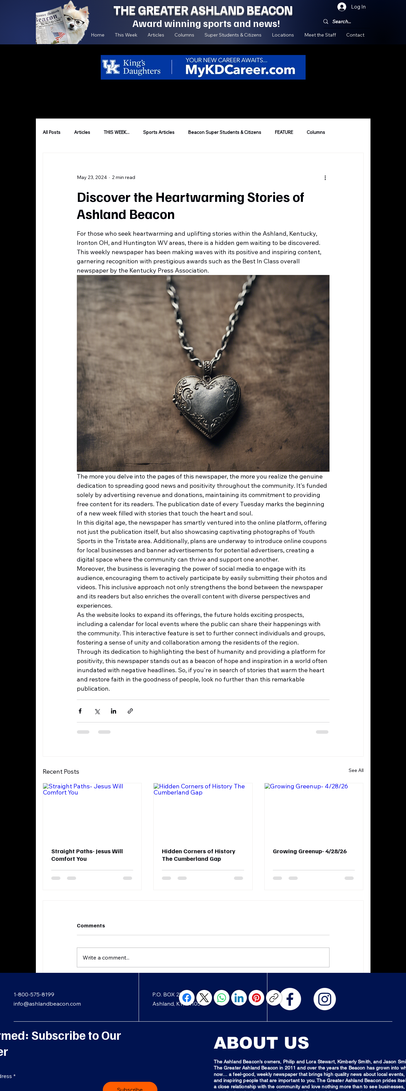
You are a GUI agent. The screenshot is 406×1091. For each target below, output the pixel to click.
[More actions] (325, 178)
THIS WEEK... (116, 132)
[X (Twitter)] (204, 998)
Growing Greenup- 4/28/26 (310, 851)
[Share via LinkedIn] (113, 711)
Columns (316, 132)
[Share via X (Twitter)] (97, 711)
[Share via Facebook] (80, 711)
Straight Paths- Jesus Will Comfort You (87, 854)
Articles (82, 132)
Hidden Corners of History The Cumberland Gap (198, 854)
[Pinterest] (256, 998)
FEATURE (284, 132)
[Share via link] (130, 711)
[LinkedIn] (239, 998)
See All (356, 770)
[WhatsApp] (221, 998)
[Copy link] (274, 998)
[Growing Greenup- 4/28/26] (314, 811)
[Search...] (344, 22)
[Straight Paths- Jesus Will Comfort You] (92, 811)
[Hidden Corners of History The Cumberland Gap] (203, 811)
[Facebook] (290, 999)
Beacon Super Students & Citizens (224, 132)
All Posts (51, 132)
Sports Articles (158, 132)
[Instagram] (324, 999)
